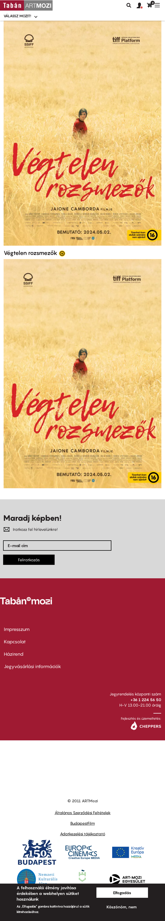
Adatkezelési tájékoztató (82, 833)
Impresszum (17, 629)
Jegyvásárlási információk (32, 666)
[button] (142, 5)
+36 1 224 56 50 (145, 699)
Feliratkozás (29, 559)
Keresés (128, 5)
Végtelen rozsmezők (30, 253)
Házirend (13, 654)
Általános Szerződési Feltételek (83, 812)
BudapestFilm (82, 823)
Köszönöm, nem (121, 906)
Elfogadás (122, 892)
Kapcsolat (15, 641)
